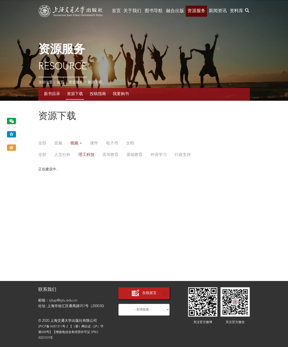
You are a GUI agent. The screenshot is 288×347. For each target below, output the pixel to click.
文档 (130, 143)
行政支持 (183, 155)
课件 (94, 143)
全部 (42, 143)
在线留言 (144, 293)
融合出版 (175, 11)
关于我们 (132, 11)
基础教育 (134, 155)
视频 (76, 143)
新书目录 (52, 94)
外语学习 (159, 155)
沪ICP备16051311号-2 (53, 326)
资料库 (236, 11)
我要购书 (121, 94)
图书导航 (154, 11)
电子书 (112, 143)
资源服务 (196, 11)
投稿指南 (98, 94)
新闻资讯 (218, 11)
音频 (58, 143)
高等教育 (110, 155)
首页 (116, 11)
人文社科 (62, 155)
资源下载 (95, 82)
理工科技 (86, 155)
